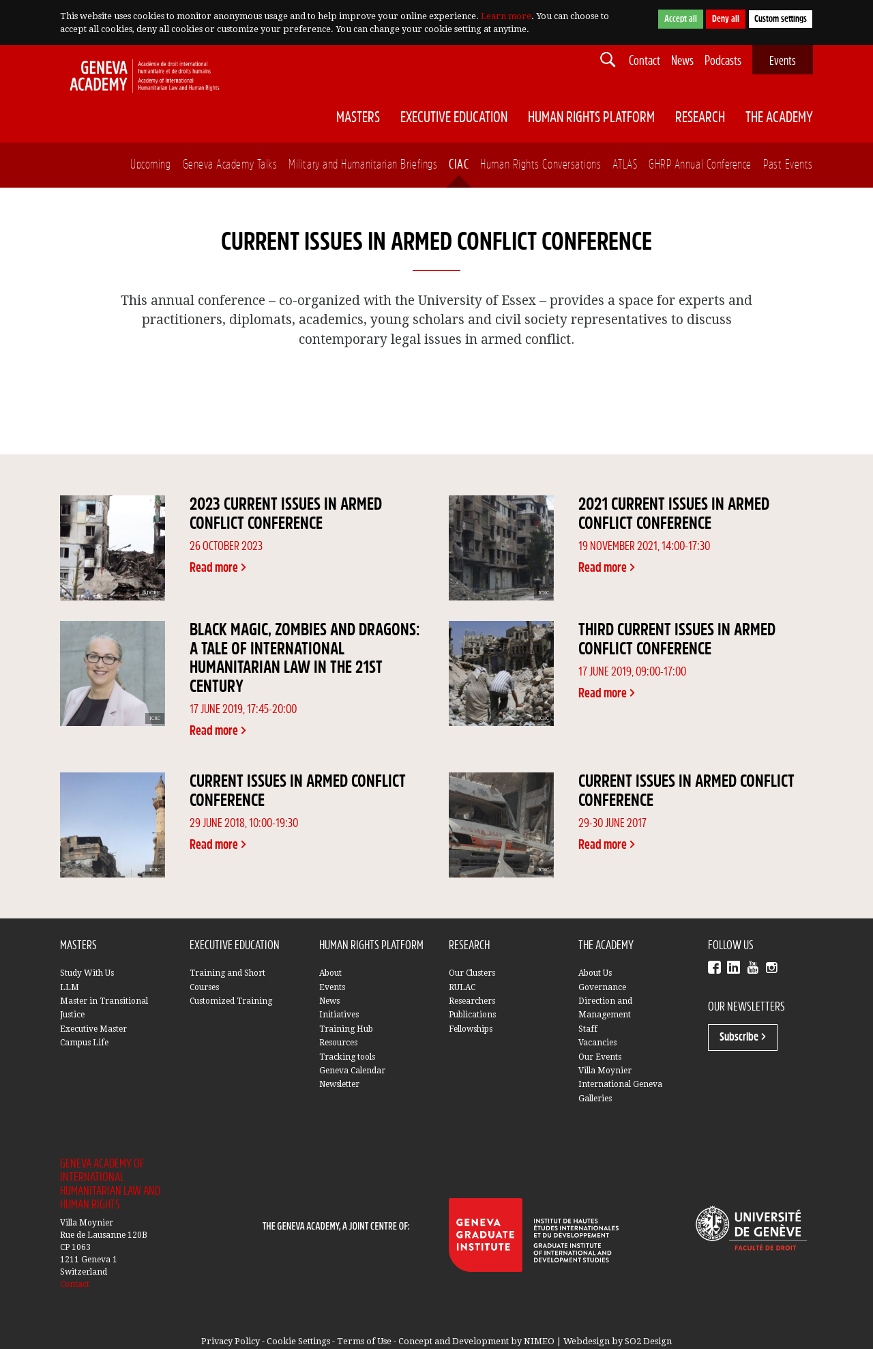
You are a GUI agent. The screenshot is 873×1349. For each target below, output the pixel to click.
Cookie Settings (298, 1341)
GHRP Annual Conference (700, 165)
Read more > (218, 568)
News (682, 61)
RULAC (462, 987)
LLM (69, 987)
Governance (602, 987)
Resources (338, 1042)
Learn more (506, 16)
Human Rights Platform (591, 117)
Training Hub (346, 1029)
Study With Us (87, 973)
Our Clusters (472, 973)
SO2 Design (648, 1341)
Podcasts (723, 61)
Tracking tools (347, 1057)
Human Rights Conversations (540, 165)
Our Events (599, 1057)
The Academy (779, 117)
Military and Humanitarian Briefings (362, 165)
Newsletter (339, 1084)
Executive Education (453, 117)
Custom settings (780, 19)
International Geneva (620, 1084)
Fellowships (470, 1029)
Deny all (725, 19)
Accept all (680, 19)
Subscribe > (743, 1037)
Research (700, 117)
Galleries (595, 1098)
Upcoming (150, 165)
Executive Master (93, 1029)
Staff (587, 1029)
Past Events (788, 165)
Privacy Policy (230, 1341)
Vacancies (597, 1042)
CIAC (459, 165)
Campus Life (84, 1042)
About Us (595, 973)
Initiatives (339, 1014)
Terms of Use (364, 1341)
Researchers (472, 1001)
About (330, 973)
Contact (644, 61)
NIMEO (539, 1341)
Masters (358, 117)
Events (782, 61)
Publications (472, 1014)
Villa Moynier (605, 1070)
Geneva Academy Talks (230, 165)
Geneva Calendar (352, 1070)
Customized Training (231, 1001)
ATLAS (624, 165)
